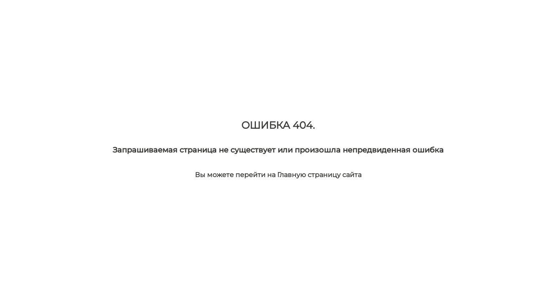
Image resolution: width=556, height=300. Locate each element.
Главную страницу (309, 175)
